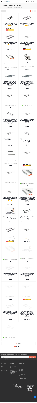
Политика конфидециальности (13, 371)
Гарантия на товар (13, 367)
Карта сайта (12, 374)
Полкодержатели (22, 374)
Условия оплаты (13, 364)
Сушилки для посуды (22, 378)
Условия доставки (13, 366)
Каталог (20, 362)
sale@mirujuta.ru (17, 384)
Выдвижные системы (22, 375)
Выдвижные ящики (22, 377)
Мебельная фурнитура (21, 370)
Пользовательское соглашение (13, 373)
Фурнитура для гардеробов (21, 368)
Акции (2, 366)
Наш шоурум (3, 363)
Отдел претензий (4, 370)
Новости (2, 364)
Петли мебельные (22, 371)
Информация (12, 362)
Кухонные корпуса (22, 363)
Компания (3, 362)
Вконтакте (35, 397)
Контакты (3, 371)
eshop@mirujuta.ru (18, 386)
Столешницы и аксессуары (21, 365)
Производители (21, 379)
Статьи (2, 367)
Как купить (12, 363)
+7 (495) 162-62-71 (6, 384)
